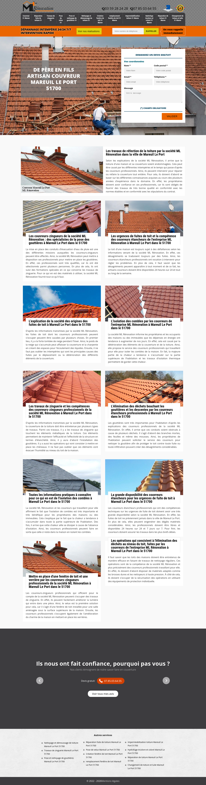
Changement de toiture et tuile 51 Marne (177, 18)
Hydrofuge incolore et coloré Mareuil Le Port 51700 (146, 751)
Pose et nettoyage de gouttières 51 (72, 18)
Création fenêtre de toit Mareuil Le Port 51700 (104, 755)
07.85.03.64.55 (113, 681)
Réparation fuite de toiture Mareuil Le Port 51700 (103, 744)
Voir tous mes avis (103, 693)
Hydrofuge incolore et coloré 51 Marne (149, 19)
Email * (127, 76)
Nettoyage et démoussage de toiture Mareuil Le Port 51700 (61, 744)
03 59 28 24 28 (115, 8)
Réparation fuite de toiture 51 (38, 18)
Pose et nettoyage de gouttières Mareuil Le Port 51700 (59, 760)
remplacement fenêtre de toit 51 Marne (114, 18)
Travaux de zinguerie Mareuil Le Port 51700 (61, 752)
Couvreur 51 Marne (26, 17)
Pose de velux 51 (61, 19)
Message (128, 88)
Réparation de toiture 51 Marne (163, 18)
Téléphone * (160, 76)
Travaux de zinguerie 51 (51, 18)
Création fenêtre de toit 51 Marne (100, 19)
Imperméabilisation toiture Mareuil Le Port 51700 (145, 744)
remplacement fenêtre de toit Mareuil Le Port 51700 (103, 763)
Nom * (127, 65)
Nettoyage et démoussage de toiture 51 (86, 18)
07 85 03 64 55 (143, 8)
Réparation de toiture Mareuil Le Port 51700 (145, 759)
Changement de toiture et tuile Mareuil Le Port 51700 (146, 767)
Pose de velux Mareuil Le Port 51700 (103, 749)
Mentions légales (110, 781)
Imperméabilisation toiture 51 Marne (132, 17)
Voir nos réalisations (89, 31)
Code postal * (161, 65)
